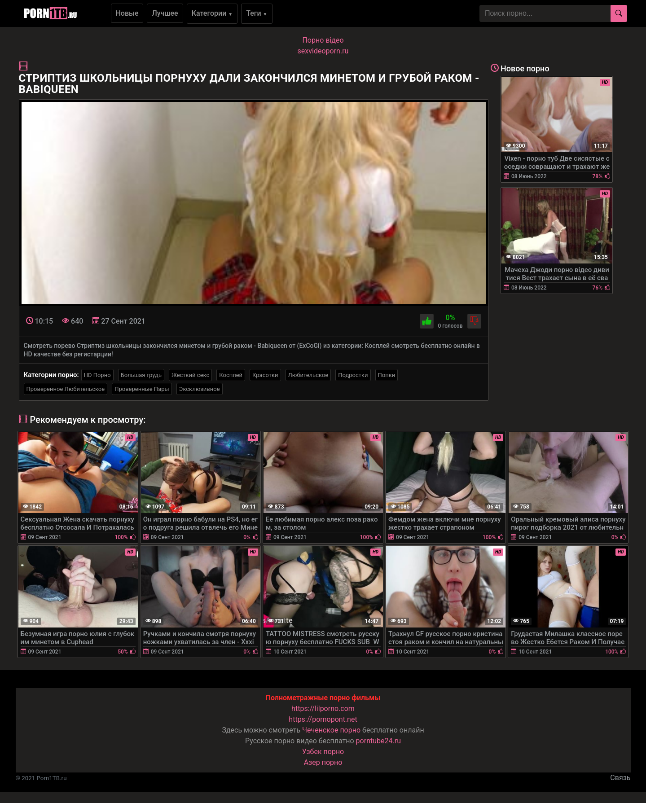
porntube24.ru (378, 741)
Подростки (353, 375)
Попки (387, 375)
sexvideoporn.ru (323, 51)
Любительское (308, 375)
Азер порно (323, 762)
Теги (256, 13)
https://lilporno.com (323, 708)
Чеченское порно (331, 730)
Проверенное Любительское (65, 389)
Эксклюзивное (199, 389)
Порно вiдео (322, 40)
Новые (127, 13)
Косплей (230, 375)
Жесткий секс (190, 375)
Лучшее (165, 13)
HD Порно (97, 375)
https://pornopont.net (323, 719)
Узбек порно (323, 751)
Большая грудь (141, 375)
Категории (212, 13)
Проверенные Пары (141, 389)
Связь (620, 777)
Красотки (265, 375)
